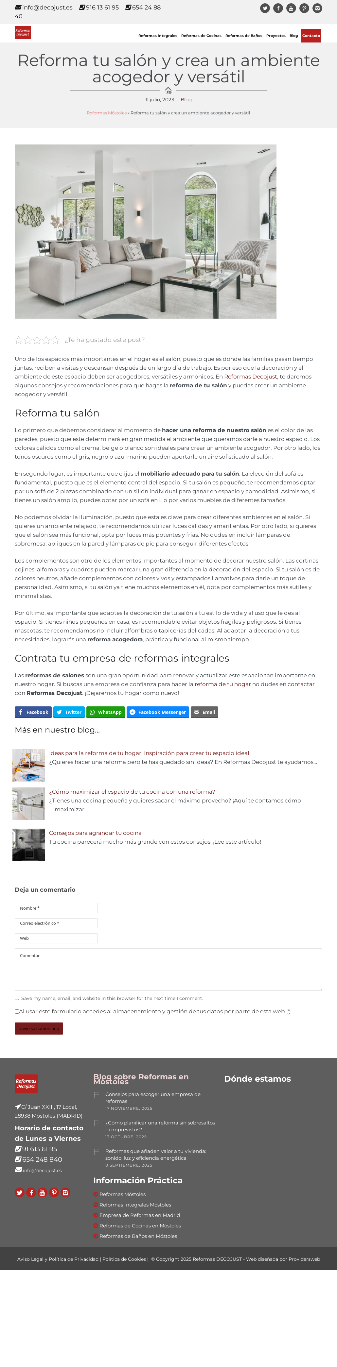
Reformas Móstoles (107, 112)
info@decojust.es (44, 7)
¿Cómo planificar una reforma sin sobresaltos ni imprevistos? (160, 1126)
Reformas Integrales (157, 36)
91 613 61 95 (39, 1149)
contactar (301, 684)
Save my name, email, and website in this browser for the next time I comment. (112, 998)
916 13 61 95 (99, 7)
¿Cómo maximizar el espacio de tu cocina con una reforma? (132, 791)
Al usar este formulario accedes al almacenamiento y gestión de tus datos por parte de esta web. (154, 1011)
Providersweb (304, 1259)
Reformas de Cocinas (201, 36)
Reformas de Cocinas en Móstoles (140, 1226)
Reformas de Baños (243, 36)
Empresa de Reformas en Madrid (139, 1215)
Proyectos (276, 36)
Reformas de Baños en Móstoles (138, 1236)
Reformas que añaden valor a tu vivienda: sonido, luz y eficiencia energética (155, 1154)
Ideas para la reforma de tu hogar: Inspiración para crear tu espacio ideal (149, 753)
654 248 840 (42, 1159)
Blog (294, 36)
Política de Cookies (124, 1259)
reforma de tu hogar (223, 684)
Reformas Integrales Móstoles (135, 1205)
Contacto (311, 36)
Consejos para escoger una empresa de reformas (153, 1097)
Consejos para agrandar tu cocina (95, 833)
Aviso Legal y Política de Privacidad (57, 1259)
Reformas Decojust (250, 376)
